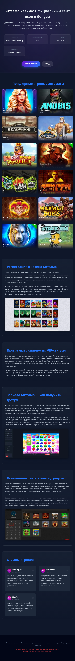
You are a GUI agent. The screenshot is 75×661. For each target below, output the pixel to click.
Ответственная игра (52, 643)
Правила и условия (12, 643)
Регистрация (31, 64)
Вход (47, 64)
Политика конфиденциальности (32, 643)
